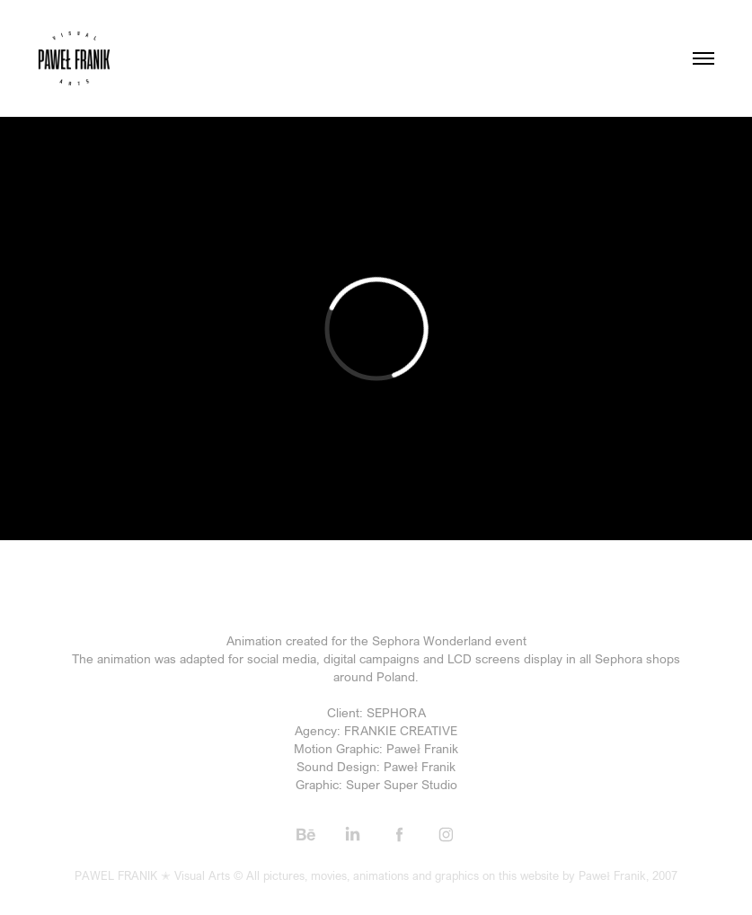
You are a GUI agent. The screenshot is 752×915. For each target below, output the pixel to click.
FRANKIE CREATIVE (400, 730)
